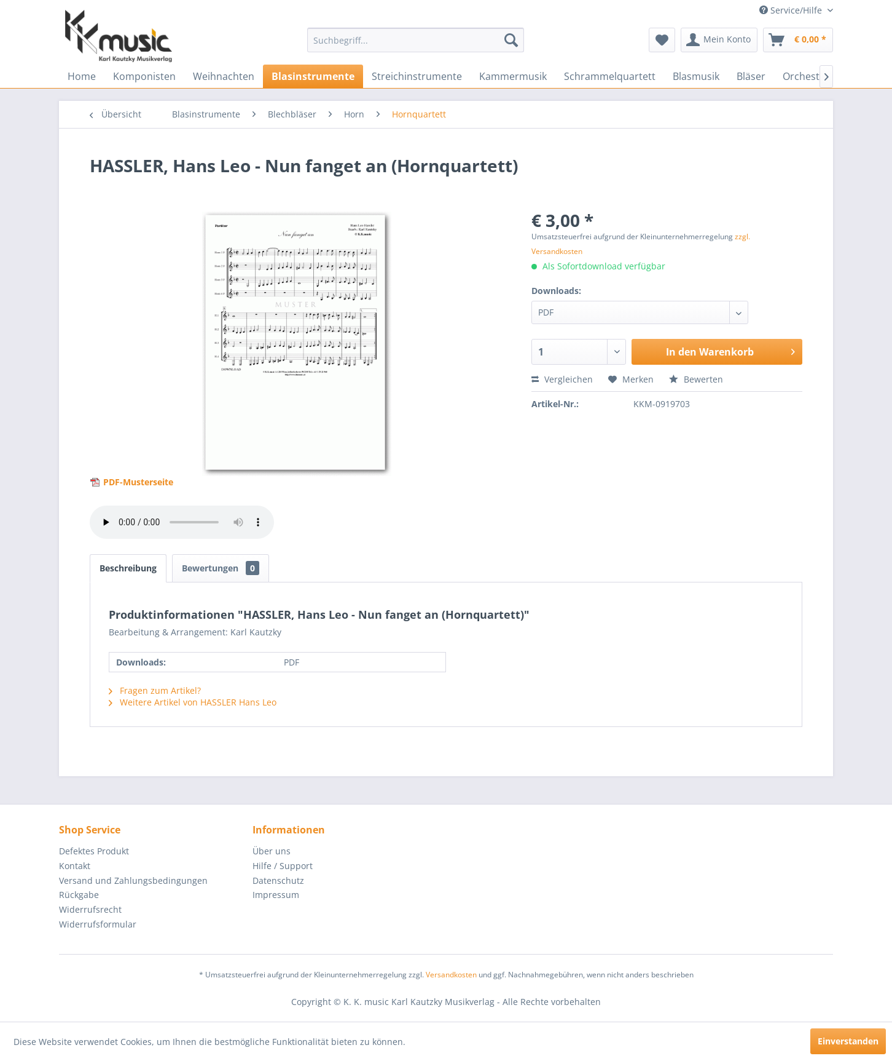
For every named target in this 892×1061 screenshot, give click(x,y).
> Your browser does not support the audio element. (182, 522)
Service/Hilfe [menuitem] (791, 10)
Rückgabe (79, 894)
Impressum (275, 894)
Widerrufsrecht (90, 909)
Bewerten (696, 379)
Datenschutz (278, 880)
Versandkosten (451, 974)
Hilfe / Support (282, 866)
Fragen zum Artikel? (155, 690)
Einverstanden (848, 1041)
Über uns (271, 851)
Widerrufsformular (97, 924)
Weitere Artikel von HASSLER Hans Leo (192, 702)
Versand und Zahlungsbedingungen (133, 880)
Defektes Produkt (94, 851)
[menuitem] (415, 40)
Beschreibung (128, 568)
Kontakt (74, 866)
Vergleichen (562, 379)
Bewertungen (220, 568)
